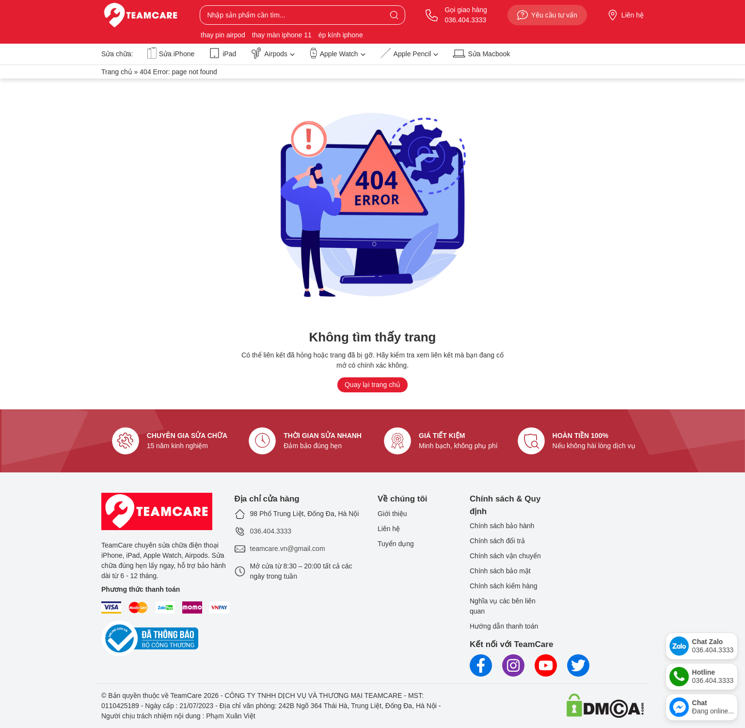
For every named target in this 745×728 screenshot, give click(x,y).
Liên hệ (625, 15)
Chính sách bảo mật (500, 571)
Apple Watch (337, 54)
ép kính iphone (340, 35)
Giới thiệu (392, 514)
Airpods (272, 54)
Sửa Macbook (481, 54)
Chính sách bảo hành (502, 526)
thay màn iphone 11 (282, 35)
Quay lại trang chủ (372, 384)
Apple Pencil (409, 54)
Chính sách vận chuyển (505, 556)
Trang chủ (116, 72)
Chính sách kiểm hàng (504, 586)
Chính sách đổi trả (497, 541)
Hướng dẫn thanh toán (504, 626)
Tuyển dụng (396, 544)
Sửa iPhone (170, 54)
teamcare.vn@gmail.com (287, 548)
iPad (222, 54)
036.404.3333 (271, 531)
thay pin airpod (223, 35)
